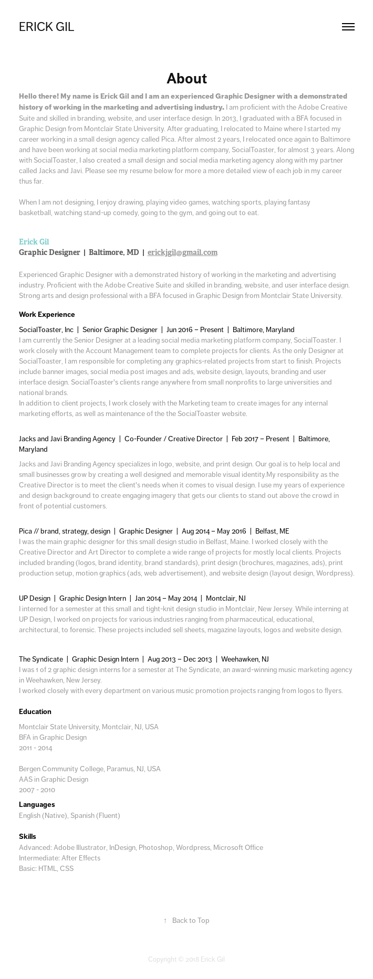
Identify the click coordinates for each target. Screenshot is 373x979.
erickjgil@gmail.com (182, 252)
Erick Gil (47, 26)
